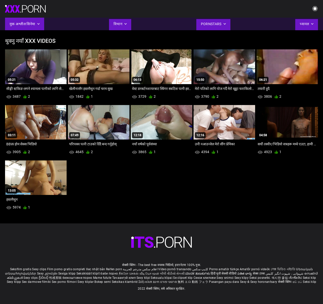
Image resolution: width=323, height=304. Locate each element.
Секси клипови (205, 278)
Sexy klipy (241, 278)
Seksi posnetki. (260, 278)
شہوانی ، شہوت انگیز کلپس (285, 273)
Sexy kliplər (85, 282)
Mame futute (102, 278)
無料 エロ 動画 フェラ (193, 282)
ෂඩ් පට (297, 282)
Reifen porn (114, 269)
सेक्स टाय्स (259, 273)
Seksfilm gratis (21, 269)
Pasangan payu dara (224, 282)
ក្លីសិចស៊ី (44, 278)
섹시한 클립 (280, 278)
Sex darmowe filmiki (36, 282)
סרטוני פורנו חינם (165, 282)
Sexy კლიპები (47, 273)
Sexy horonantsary (264, 282)
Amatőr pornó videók (255, 269)
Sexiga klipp (67, 273)
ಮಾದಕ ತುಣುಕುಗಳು (198, 273)
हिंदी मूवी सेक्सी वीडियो (223, 273)
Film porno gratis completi (66, 269)
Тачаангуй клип (124, 278)
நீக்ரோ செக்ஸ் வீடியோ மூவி (139, 273)
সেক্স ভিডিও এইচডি (283, 269)
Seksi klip (309, 278)
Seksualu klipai (162, 278)
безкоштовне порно (77, 278)
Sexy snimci (225, 278)
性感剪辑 (56, 278)
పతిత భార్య (245, 273)
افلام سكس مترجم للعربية (140, 269)
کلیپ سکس (200, 269)
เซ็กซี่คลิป (296, 278)
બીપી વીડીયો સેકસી (172, 273)
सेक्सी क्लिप (285, 282)
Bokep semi (102, 282)
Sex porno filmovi (64, 282)
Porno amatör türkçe (224, 269)
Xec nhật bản (95, 269)
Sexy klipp (14, 282)
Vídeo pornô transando (174, 269)
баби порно (109, 273)
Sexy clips (39, 269)
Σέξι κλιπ (146, 282)
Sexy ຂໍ (245, 282)
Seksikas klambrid (125, 282)
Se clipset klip (183, 278)
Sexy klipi (144, 278)
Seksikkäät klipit (88, 273)
